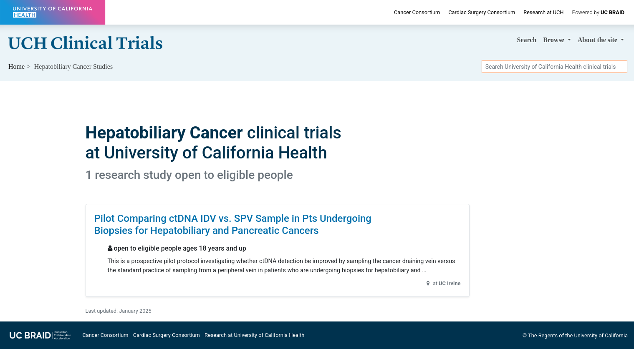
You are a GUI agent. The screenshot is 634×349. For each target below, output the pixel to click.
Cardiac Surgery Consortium (481, 12)
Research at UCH (543, 12)
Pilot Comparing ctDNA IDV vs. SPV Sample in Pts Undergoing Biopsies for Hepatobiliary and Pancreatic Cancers (232, 224)
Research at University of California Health (254, 335)
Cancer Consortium (417, 12)
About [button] (598, 39)
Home (16, 66)
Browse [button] (554, 39)
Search (527, 39)
